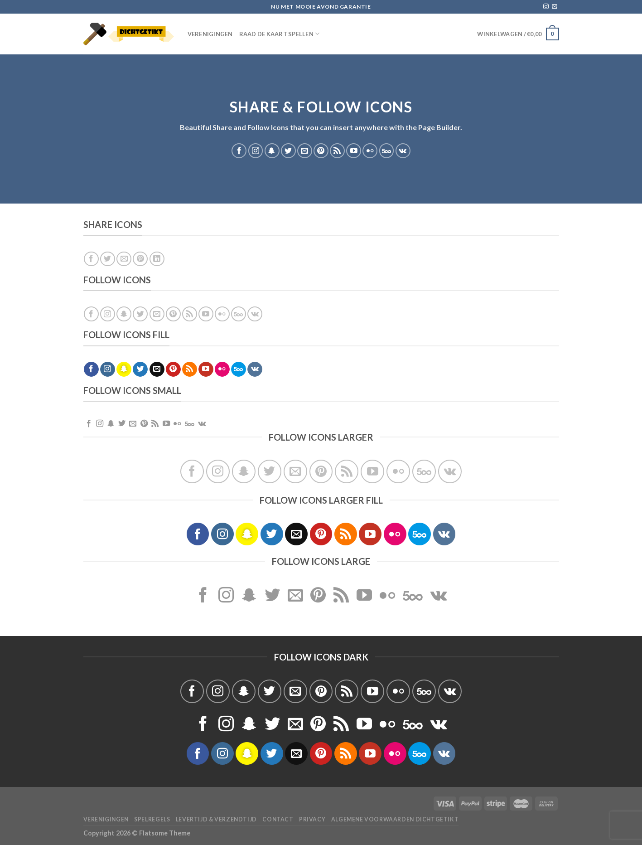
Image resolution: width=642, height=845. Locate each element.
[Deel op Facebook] (91, 259)
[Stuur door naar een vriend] (123, 259)
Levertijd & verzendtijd (216, 819)
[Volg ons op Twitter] (288, 150)
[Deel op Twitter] (107, 259)
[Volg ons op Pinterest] (321, 150)
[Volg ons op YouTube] (353, 150)
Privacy (312, 819)
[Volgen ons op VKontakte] (403, 150)
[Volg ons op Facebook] (239, 150)
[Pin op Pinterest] (140, 259)
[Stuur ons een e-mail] (554, 7)
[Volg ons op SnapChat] (272, 150)
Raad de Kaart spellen (279, 33)
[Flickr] (369, 150)
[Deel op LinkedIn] (157, 259)
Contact (277, 819)
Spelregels (152, 819)
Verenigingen (210, 34)
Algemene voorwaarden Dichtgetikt (395, 819)
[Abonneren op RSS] (337, 150)
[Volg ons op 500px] (386, 150)
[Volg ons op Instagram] (546, 7)
